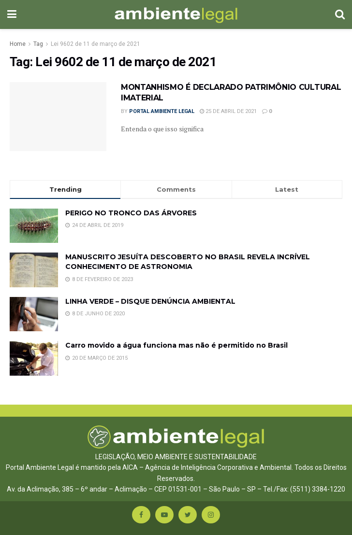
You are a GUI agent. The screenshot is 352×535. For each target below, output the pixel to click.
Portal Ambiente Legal (161, 111)
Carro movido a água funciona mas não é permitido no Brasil (176, 345)
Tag (38, 44)
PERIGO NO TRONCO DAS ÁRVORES (131, 213)
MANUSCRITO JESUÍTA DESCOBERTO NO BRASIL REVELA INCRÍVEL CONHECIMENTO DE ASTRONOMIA (187, 262)
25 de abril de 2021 (228, 111)
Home (18, 44)
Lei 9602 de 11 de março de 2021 (95, 44)
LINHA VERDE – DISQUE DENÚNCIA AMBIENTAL (150, 301)
